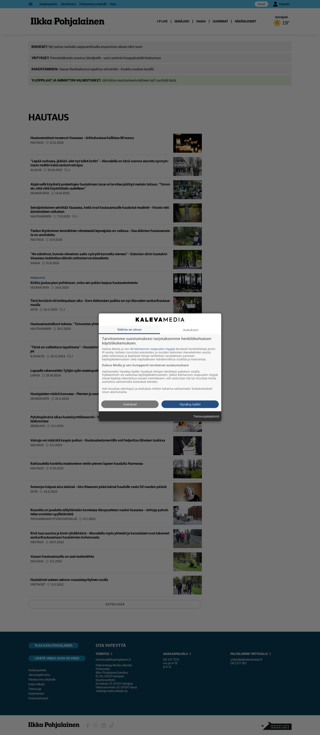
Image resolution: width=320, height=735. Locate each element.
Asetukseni (190, 330)
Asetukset (130, 404)
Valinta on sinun (129, 329)
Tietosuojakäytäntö (206, 416)
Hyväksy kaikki (190, 404)
